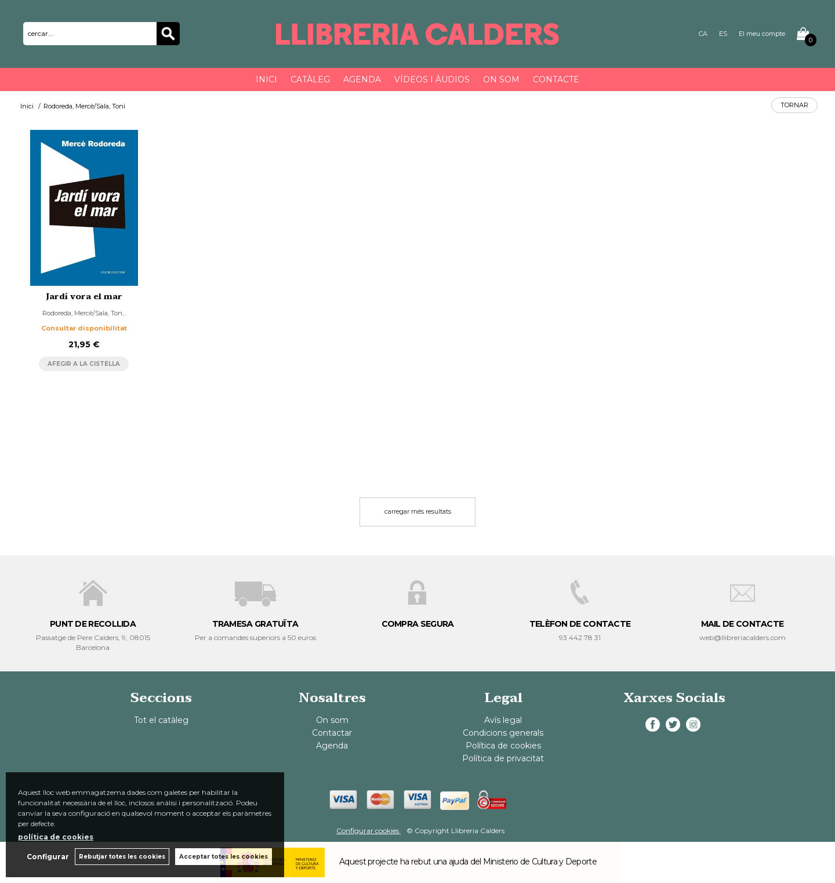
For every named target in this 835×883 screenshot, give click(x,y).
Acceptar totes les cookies (223, 856)
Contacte (556, 79)
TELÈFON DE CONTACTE (580, 624)
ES (723, 34)
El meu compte (762, 34)
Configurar (48, 856)
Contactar (332, 733)
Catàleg (310, 79)
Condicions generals (503, 733)
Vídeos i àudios (432, 79)
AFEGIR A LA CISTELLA (84, 364)
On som (501, 79)
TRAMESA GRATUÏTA (255, 624)
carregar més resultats (417, 511)
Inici (266, 79)
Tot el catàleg (161, 720)
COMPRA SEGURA (418, 624)
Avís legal (503, 720)
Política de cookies (503, 745)
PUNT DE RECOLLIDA (93, 624)
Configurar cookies (368, 830)
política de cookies (55, 837)
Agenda (362, 79)
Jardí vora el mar (84, 296)
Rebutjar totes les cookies (122, 856)
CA (703, 34)
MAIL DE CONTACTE (742, 624)
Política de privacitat (503, 758)
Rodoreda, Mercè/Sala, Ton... (84, 313)
